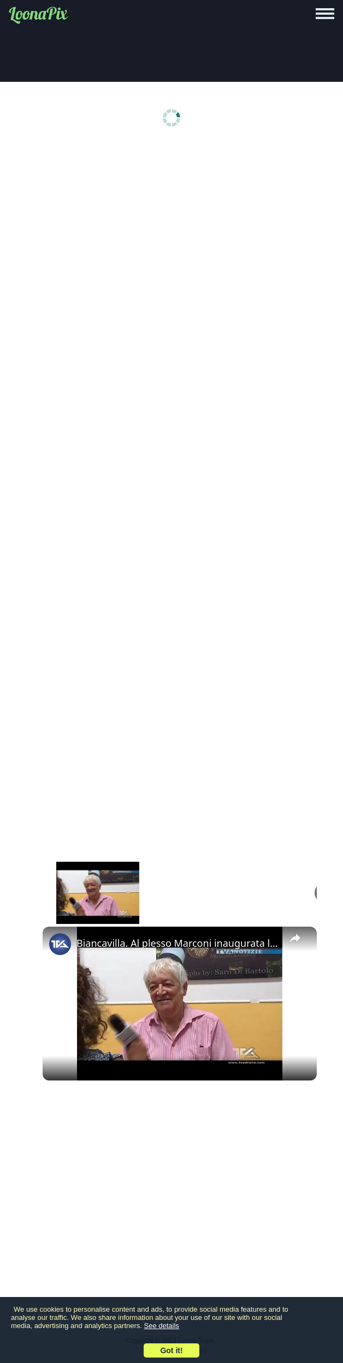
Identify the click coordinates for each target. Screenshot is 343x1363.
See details (161, 1326)
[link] (60, 944)
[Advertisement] (174, 230)
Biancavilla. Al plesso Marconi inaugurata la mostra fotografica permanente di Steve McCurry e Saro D (178, 943)
